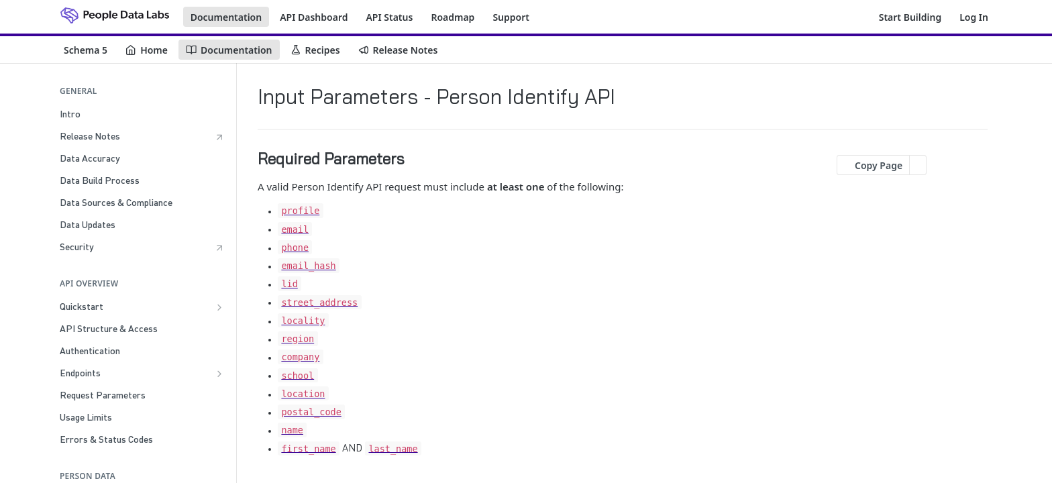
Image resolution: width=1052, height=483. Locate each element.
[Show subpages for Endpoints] (219, 373)
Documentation (226, 17)
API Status (389, 17)
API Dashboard (314, 17)
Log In (973, 17)
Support (510, 17)
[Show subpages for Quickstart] (219, 307)
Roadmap (452, 17)
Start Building (910, 17)
